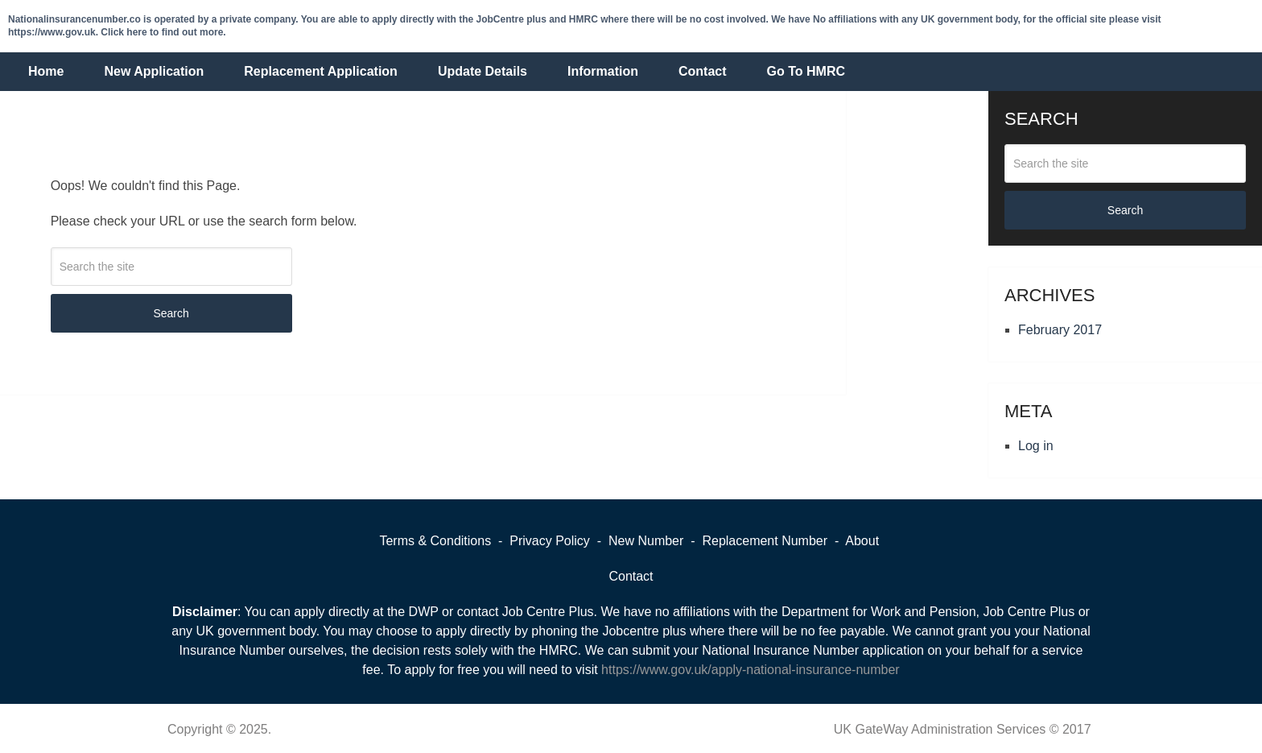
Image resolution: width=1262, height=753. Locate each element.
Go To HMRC (806, 71)
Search (170, 313)
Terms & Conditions (435, 541)
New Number (645, 541)
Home (46, 71)
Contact (702, 71)
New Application (154, 71)
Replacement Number (764, 541)
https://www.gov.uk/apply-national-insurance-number (750, 669)
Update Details (482, 71)
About (862, 541)
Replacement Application (321, 71)
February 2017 (1060, 330)
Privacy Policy (551, 541)
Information (602, 71)
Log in (1036, 446)
